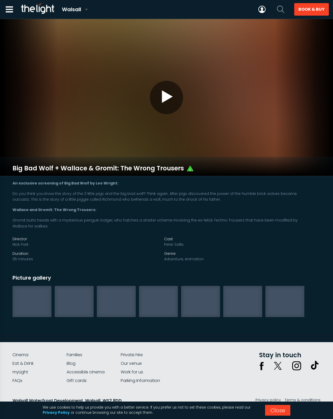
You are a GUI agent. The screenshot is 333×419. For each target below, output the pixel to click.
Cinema (20, 339)
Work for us (132, 357)
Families (74, 339)
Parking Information (140, 365)
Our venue (131, 348)
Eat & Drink (23, 348)
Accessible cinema (86, 357)
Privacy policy (268, 384)
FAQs (17, 365)
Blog (71, 348)
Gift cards (77, 365)
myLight (20, 357)
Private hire (132, 339)
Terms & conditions (303, 384)
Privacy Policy (56, 412)
